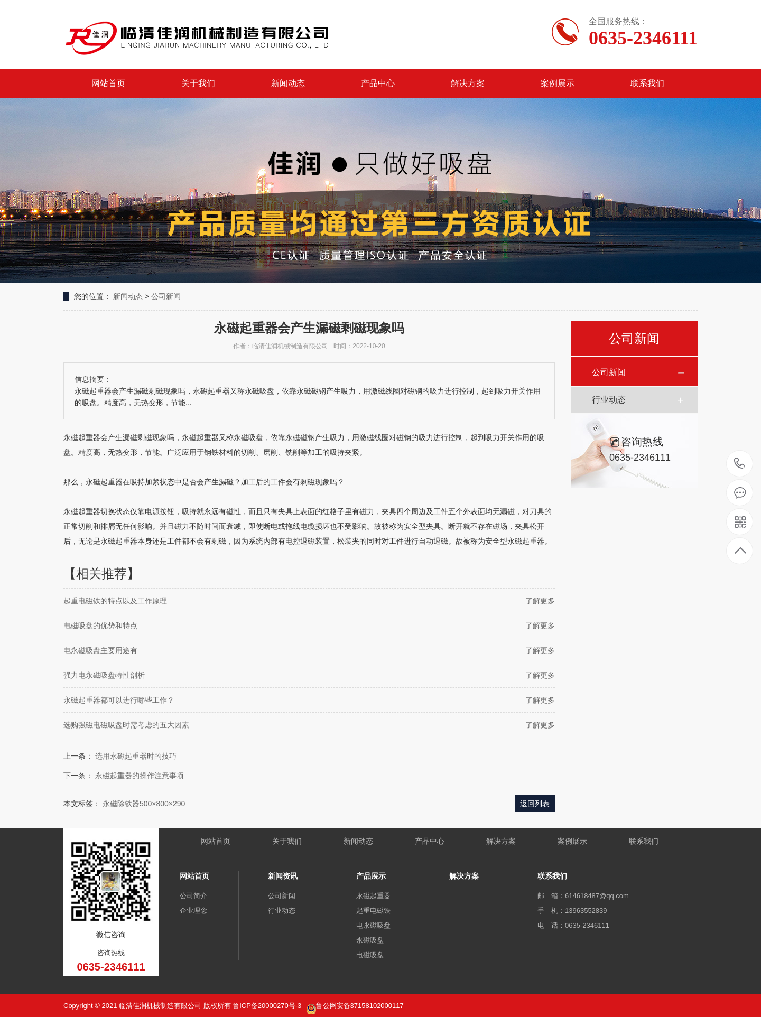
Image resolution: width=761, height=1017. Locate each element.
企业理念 (193, 911)
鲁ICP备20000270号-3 (268, 1006)
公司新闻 (166, 296)
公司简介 (193, 896)
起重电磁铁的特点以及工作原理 (115, 600)
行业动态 (609, 399)
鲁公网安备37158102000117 (360, 1006)
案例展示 (557, 83)
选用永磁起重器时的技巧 (136, 756)
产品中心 (378, 83)
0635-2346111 (740, 464)
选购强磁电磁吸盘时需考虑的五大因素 (126, 725)
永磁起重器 (373, 896)
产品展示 (371, 876)
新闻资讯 (283, 876)
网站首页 (108, 83)
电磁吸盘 (370, 955)
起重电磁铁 (373, 911)
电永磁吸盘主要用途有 (100, 650)
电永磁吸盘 (373, 925)
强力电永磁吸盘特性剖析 (104, 675)
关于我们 (198, 83)
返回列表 (535, 803)
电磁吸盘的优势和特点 (100, 625)
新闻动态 (288, 83)
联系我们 (647, 83)
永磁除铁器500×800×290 (144, 803)
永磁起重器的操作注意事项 (139, 775)
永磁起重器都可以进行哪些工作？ (118, 700)
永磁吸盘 (370, 940)
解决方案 (468, 83)
